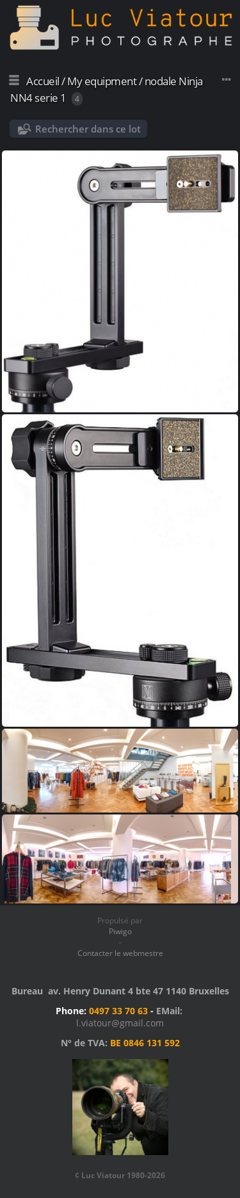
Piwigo (120, 931)
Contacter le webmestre (120, 953)
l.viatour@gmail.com (120, 1023)
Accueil (43, 81)
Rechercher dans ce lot (88, 128)
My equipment (101, 81)
